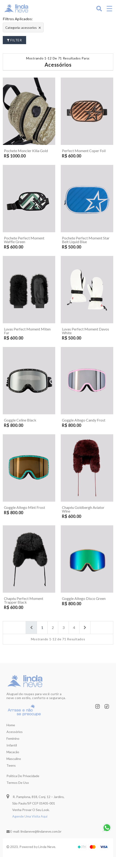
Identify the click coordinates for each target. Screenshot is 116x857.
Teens (11, 765)
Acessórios (14, 732)
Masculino (13, 759)
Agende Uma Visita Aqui (29, 816)
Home (10, 725)
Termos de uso (17, 783)
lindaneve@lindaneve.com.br (41, 831)
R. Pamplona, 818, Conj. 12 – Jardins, (35, 796)
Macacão (12, 752)
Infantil (11, 745)
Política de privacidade (22, 776)
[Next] (85, 627)
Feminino (12, 738)
